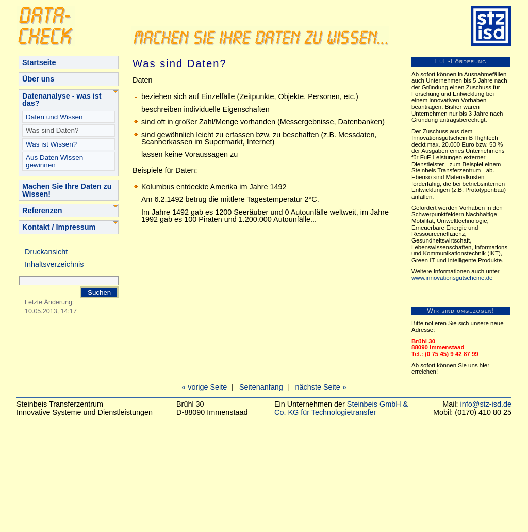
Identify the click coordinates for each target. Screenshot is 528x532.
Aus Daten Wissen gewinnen (54, 161)
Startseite (39, 62)
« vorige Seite (204, 387)
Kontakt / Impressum (58, 227)
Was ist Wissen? (51, 144)
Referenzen (42, 210)
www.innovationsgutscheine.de (451, 278)
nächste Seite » (320, 387)
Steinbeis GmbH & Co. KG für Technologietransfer (341, 408)
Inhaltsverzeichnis (54, 264)
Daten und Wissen (54, 117)
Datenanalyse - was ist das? (62, 99)
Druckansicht (46, 252)
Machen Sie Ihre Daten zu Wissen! (67, 190)
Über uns (38, 79)
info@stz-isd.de (486, 404)
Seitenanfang (261, 387)
